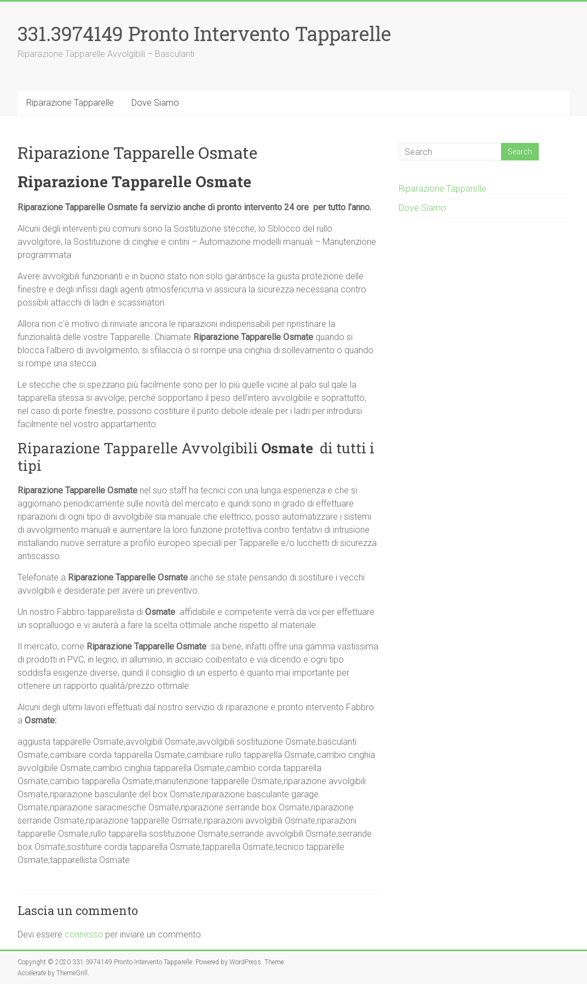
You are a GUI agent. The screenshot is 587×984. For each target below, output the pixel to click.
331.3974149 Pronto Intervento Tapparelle (204, 33)
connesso (84, 934)
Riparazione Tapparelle (70, 102)
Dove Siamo (155, 102)
